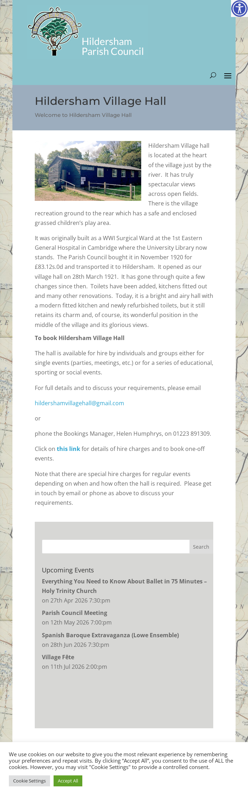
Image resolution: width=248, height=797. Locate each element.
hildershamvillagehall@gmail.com (79, 403)
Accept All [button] (68, 781)
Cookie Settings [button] (29, 781)
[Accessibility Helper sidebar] (239, 8)
